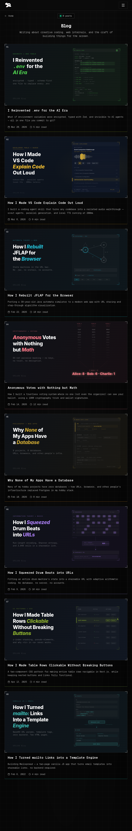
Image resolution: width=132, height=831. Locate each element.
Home (9, 15)
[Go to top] (8, 5)
